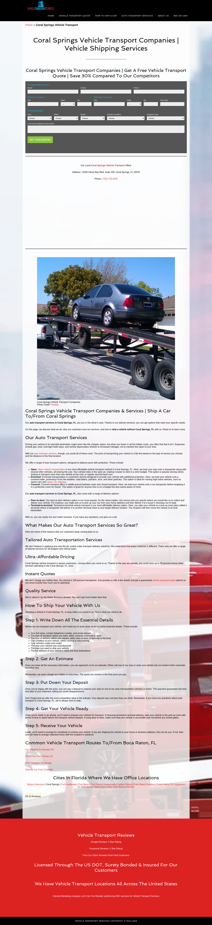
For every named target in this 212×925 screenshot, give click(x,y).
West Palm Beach (116, 787)
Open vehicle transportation (51, 469)
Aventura (39, 784)
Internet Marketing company (66, 896)
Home (29, 24)
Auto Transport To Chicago (38, 763)
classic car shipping (56, 482)
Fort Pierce (96, 784)
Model (83, 114)
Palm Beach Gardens (144, 784)
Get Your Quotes (40, 140)
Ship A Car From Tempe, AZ (39, 756)
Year (29, 114)
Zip (78, 100)
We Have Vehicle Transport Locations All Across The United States (106, 883)
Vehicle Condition (114, 114)
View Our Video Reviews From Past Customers (106, 855)
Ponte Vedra (163, 784)
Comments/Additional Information (41, 124)
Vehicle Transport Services (48, 5)
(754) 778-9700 (109, 179)
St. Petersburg (85, 787)
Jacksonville (110, 784)
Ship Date (164, 100)
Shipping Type (152, 114)
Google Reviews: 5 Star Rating (106, 842)
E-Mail (83, 88)
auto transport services (45, 453)
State (63, 100)
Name (30, 88)
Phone (136, 88)
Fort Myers (84, 784)
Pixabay (54, 404)
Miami (129, 784)
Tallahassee (100, 787)
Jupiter (121, 784)
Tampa (30, 784)
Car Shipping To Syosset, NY (39, 749)
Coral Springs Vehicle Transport (108, 165)
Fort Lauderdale (69, 784)
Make (56, 114)
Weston (130, 787)
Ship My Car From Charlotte (39, 769)
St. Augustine (177, 784)
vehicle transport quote (164, 580)
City (29, 100)
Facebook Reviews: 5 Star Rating (106, 848)
